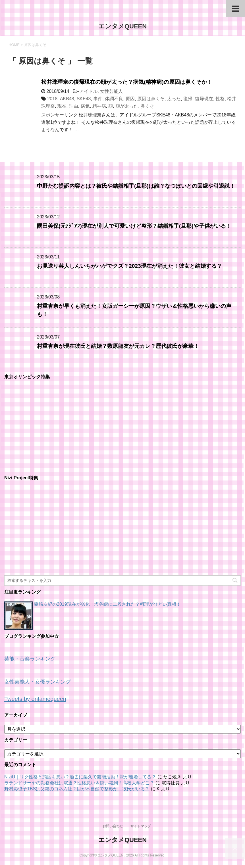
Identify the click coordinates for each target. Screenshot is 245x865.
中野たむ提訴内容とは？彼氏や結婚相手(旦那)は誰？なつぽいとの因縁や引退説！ (136, 186)
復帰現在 (204, 98)
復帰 (187, 98)
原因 (130, 98)
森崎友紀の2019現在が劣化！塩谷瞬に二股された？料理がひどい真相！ (107, 604)
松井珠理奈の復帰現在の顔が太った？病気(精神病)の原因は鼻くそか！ (126, 82)
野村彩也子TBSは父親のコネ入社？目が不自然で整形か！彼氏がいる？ (77, 788)
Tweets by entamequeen (35, 699)
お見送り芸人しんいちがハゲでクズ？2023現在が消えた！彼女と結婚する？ (129, 266)
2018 (52, 98)
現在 (62, 106)
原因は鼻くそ (151, 98)
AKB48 (67, 98)
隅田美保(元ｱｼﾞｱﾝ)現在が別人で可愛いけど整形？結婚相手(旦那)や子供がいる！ (134, 226)
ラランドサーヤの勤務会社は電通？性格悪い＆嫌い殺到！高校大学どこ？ (79, 782)
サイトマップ (140, 826)
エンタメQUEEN (122, 26)
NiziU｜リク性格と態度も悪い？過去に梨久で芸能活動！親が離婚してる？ (80, 776)
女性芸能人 (111, 91)
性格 (220, 98)
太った (174, 98)
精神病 (99, 106)
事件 (97, 98)
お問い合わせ (113, 826)
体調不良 (114, 98)
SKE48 (84, 98)
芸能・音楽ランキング (29, 659)
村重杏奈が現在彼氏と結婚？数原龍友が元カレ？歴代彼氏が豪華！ (118, 346)
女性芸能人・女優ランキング (37, 682)
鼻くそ (147, 106)
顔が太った (126, 106)
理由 (73, 106)
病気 (85, 106)
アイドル (88, 91)
